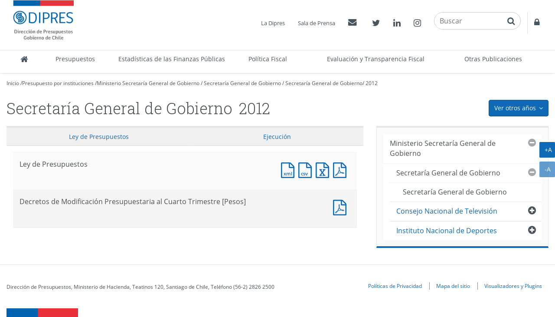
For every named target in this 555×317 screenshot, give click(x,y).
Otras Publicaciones (493, 59)
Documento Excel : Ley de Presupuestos (324, 169)
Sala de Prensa (316, 23)
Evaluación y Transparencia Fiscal (375, 59)
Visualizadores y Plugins (513, 285)
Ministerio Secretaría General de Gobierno (148, 83)
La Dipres (273, 23)
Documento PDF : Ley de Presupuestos (341, 169)
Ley (99, 136)
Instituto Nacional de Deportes (446, 230)
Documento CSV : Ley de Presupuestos (307, 169)
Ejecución (277, 136)
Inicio (13, 83)
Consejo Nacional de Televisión (446, 211)
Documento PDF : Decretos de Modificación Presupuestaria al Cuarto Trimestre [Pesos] (341, 206)
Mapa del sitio (453, 285)
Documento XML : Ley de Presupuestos (289, 169)
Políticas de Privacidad (395, 285)
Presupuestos (75, 59)
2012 (372, 83)
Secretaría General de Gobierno (242, 83)
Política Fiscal (267, 59)
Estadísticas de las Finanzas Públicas (171, 59)
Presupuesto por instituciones (58, 83)
